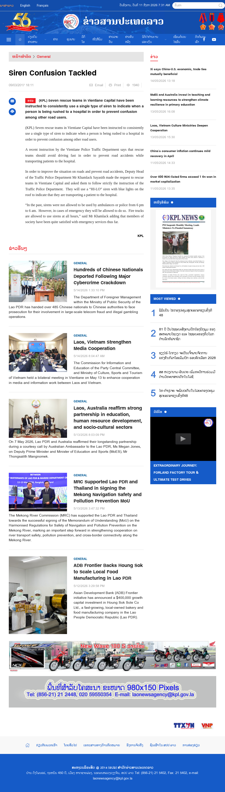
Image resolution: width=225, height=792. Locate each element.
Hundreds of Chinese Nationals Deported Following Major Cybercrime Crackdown (108, 276)
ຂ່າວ (56, 39)
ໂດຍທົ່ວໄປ (70, 745)
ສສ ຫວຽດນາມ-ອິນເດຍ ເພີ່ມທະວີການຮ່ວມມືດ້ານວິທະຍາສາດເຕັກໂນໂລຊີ (187, 375)
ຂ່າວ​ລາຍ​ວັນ (113, 39)
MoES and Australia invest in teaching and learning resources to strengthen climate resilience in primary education (180, 100)
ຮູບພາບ (71, 39)
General (44, 56)
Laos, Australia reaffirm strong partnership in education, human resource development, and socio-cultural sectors (108, 418)
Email (96, 85)
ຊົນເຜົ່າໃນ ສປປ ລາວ (163, 745)
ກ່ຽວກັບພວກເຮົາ (46, 745)
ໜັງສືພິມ (97, 39)
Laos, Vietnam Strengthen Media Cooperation (102, 345)
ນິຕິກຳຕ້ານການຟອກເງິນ (154, 39)
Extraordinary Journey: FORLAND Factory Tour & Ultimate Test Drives (176, 472)
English (25, 5)
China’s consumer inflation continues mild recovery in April (180, 153)
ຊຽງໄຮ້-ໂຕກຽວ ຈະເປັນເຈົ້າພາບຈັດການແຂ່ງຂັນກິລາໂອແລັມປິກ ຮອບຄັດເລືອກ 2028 (187, 356)
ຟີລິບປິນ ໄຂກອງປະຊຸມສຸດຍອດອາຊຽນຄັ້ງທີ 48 (185, 313)
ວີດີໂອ (83, 39)
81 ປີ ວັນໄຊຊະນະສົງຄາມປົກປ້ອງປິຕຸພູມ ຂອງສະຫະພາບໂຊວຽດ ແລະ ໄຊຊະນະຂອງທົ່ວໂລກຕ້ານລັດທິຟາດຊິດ (187, 334)
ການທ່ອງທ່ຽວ (191, 745)
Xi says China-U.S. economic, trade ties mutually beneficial (178, 71)
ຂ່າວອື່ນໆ (18, 248)
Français (42, 5)
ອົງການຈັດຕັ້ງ (135, 745)
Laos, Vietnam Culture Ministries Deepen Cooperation (179, 127)
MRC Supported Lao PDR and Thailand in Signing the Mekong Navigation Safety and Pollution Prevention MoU (108, 491)
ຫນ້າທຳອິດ (21, 56)
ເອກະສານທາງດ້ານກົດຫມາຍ (101, 745)
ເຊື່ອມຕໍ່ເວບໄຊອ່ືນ (179, 39)
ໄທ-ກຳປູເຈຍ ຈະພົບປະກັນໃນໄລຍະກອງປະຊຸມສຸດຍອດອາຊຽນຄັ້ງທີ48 (187, 393)
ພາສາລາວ (7, 5)
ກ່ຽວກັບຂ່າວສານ (37, 39)
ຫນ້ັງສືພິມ (163, 202)
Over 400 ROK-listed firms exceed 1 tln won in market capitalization (183, 179)
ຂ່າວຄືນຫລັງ (129, 39)
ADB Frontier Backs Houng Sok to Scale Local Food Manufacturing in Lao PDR (108, 571)
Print (115, 85)
